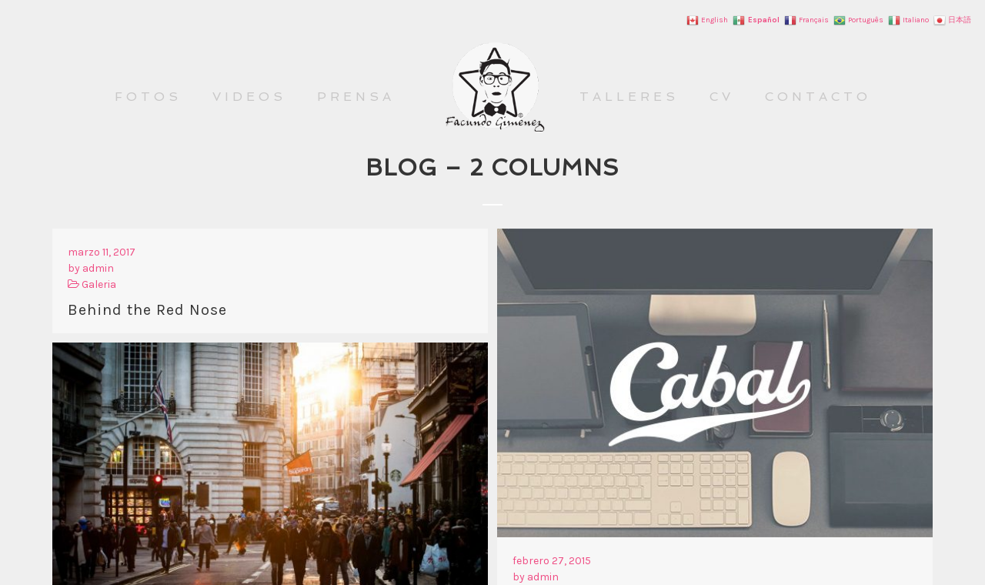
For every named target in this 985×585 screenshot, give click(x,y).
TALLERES (629, 96)
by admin (91, 268)
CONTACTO (818, 96)
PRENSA (356, 96)
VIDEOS (249, 96)
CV (722, 96)
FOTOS (148, 96)
